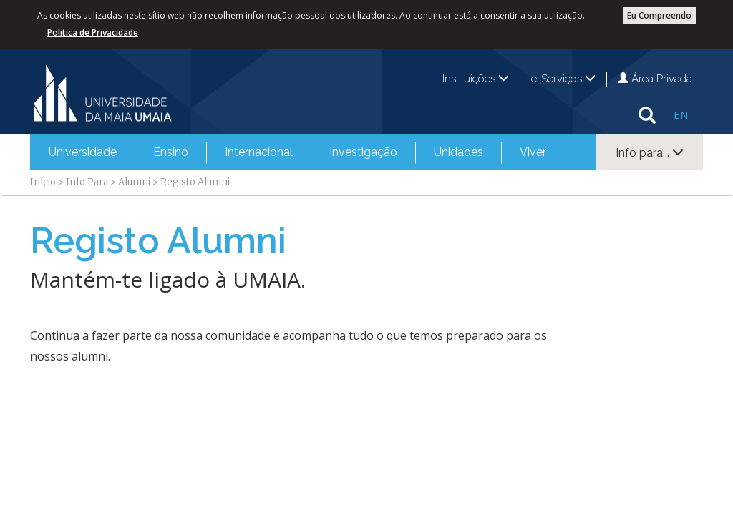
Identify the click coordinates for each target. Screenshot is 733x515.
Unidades (458, 152)
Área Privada (655, 78)
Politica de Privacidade (92, 32)
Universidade (83, 152)
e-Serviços (563, 78)
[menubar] (297, 152)
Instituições (475, 78)
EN (681, 114)
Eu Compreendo (659, 15)
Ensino (170, 152)
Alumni (134, 182)
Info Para (87, 182)
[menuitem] (83, 152)
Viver (533, 152)
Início (43, 182)
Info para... (650, 153)
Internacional (259, 152)
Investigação (363, 152)
